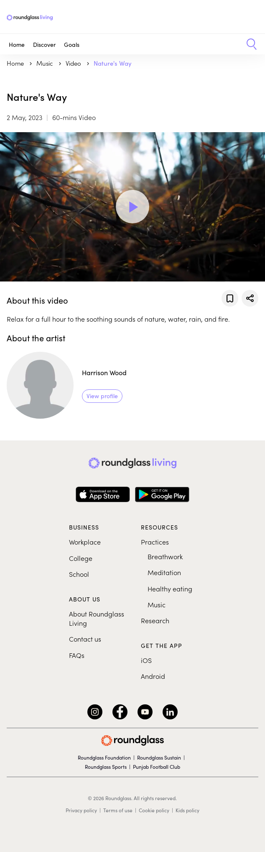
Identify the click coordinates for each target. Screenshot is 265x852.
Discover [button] (44, 44)
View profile (102, 395)
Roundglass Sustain (159, 757)
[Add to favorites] (230, 298)
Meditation (164, 572)
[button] (248, 44)
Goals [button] (71, 44)
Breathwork (165, 556)
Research (155, 620)
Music (157, 604)
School (79, 573)
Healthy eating (170, 588)
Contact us (85, 638)
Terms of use (117, 810)
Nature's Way (113, 63)
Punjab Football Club (156, 766)
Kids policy (187, 810)
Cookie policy (154, 810)
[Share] (250, 298)
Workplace (85, 541)
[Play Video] (132, 206)
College (80, 558)
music (45, 63)
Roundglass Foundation (104, 757)
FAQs (76, 655)
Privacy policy (81, 810)
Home (17, 44)
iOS (146, 660)
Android (153, 676)
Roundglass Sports (106, 766)
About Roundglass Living (96, 618)
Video (74, 63)
